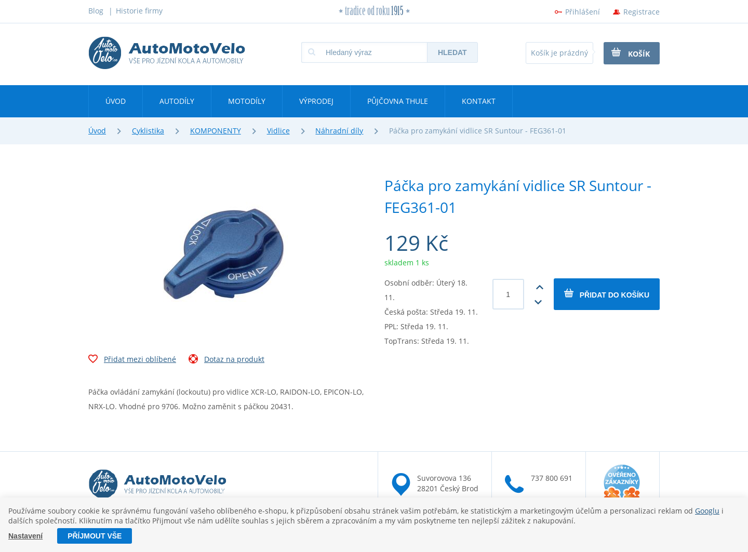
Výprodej (316, 101)
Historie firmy (139, 11)
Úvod (115, 101)
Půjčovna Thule (397, 101)
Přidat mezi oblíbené (132, 360)
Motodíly (246, 101)
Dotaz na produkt (226, 360)
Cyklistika (148, 131)
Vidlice (278, 131)
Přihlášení (582, 12)
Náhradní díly (339, 131)
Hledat (452, 52)
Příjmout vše (95, 536)
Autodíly (176, 101)
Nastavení (25, 536)
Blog (95, 11)
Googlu (707, 511)
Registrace (641, 12)
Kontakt (479, 101)
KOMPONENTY (215, 131)
